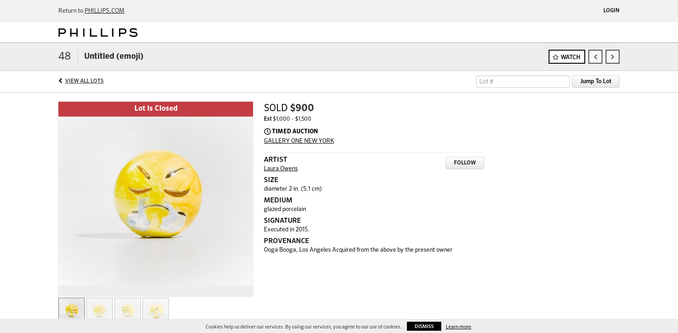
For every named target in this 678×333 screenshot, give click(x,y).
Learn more (458, 326)
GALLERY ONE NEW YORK (299, 141)
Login (611, 11)
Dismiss (424, 326)
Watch (570, 58)
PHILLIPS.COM (104, 11)
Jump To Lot (595, 81)
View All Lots (84, 81)
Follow (465, 163)
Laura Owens (281, 169)
